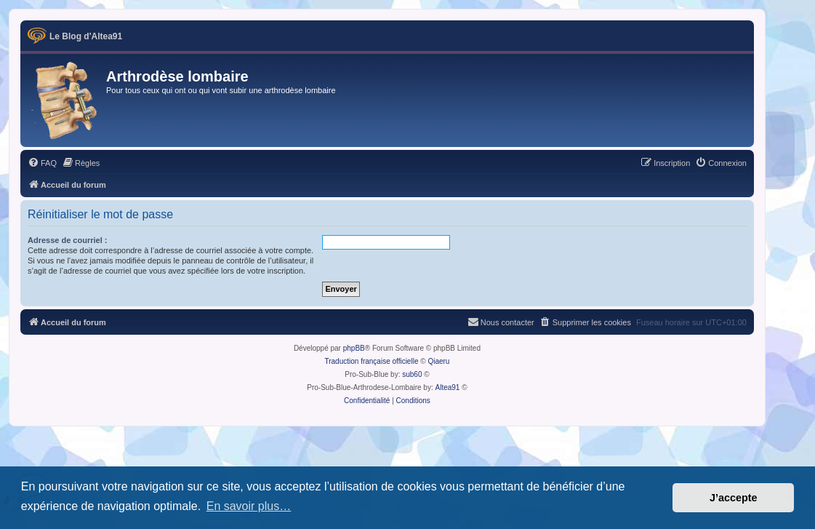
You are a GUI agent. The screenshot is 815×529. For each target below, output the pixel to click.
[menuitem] (42, 163)
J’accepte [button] (734, 498)
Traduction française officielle (371, 361)
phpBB (354, 348)
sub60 (412, 374)
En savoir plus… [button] (249, 506)
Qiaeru (438, 361)
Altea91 (447, 387)
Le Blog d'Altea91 (85, 36)
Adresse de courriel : (67, 240)
